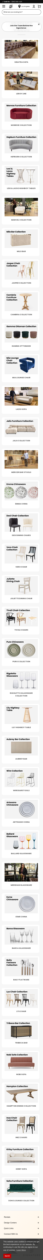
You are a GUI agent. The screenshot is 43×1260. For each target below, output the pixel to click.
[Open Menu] (4, 6)
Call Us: (12, 2)
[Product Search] (21, 12)
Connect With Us (21, 1234)
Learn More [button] (21, 1250)
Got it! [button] (7, 1256)
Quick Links (21, 1228)
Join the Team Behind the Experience (21, 26)
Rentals (21, 1217)
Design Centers (21, 1223)
